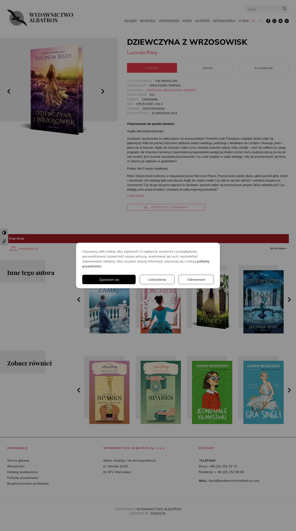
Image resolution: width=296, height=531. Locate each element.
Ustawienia (157, 279)
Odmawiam (196, 279)
